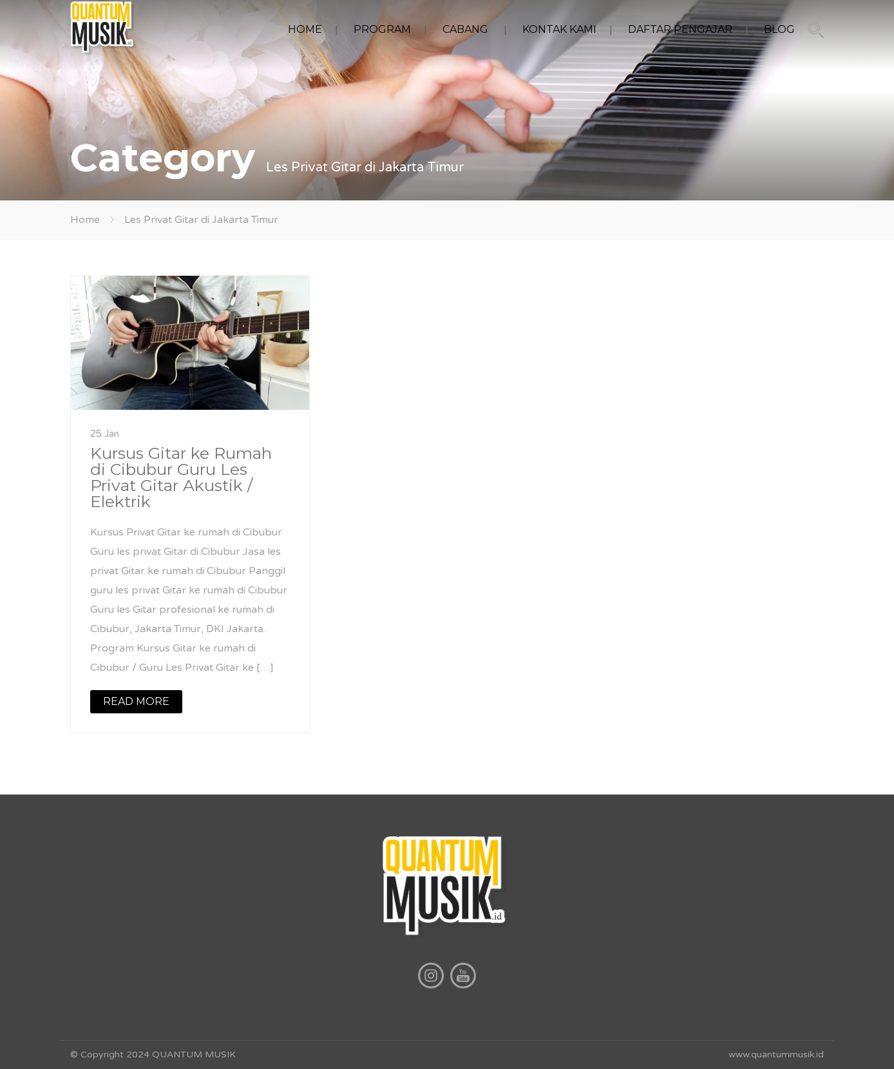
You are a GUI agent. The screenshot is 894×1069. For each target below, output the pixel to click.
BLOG (779, 29)
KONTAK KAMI (559, 29)
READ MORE (136, 701)
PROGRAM (382, 29)
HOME (305, 29)
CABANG (465, 29)
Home (85, 219)
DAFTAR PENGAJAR (680, 29)
